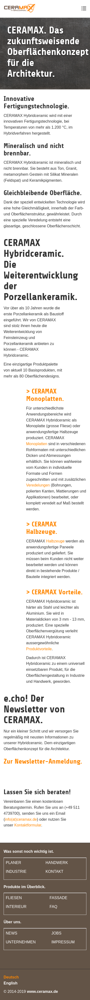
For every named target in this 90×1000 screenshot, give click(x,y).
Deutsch (11, 977)
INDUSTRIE (16, 871)
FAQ (53, 907)
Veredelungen (38, 485)
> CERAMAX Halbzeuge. (41, 528)
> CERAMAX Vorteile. (54, 592)
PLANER (13, 863)
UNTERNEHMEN (21, 942)
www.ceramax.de (42, 991)
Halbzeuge (55, 541)
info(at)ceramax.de (21, 819)
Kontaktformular (27, 825)
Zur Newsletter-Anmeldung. (43, 761)
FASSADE (58, 898)
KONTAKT (54, 871)
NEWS (11, 933)
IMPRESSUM (63, 942)
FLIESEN (14, 898)
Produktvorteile (39, 649)
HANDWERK (57, 863)
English (11, 983)
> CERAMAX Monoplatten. (45, 395)
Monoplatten (36, 444)
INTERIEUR (16, 907)
